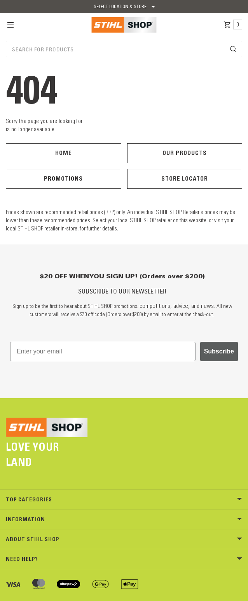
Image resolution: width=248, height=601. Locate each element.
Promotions (63, 178)
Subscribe (219, 351)
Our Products (184, 152)
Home (63, 152)
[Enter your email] (103, 351)
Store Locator (184, 178)
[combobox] (124, 49)
